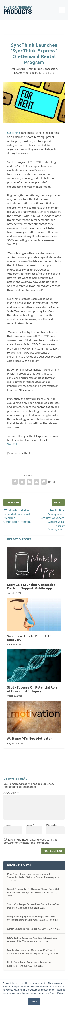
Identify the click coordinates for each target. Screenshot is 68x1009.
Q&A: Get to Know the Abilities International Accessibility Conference (32, 939)
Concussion (49, 68)
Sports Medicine (24, 72)
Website (51, 825)
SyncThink (13, 132)
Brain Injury (34, 68)
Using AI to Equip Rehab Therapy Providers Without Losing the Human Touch (31, 918)
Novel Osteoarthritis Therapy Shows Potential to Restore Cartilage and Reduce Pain (33, 890)
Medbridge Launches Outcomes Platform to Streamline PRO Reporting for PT (31, 952)
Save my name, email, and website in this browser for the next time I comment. (30, 841)
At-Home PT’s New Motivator (29, 738)
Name (8, 825)
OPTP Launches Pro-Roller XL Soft (26, 928)
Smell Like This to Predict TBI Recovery (30, 638)
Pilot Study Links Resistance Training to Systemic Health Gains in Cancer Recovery (31, 875)
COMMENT (11, 793)
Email (30, 825)
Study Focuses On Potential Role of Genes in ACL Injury (32, 689)
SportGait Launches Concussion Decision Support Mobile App (31, 586)
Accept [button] (34, 1001)
